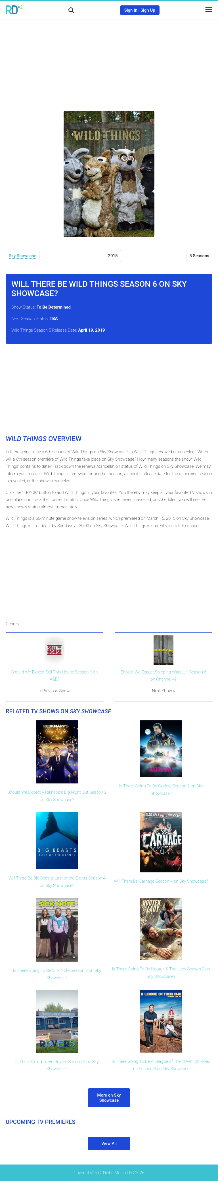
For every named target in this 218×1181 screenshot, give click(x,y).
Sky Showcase (22, 255)
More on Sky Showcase (109, 1098)
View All (109, 1143)
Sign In (130, 10)
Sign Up (148, 10)
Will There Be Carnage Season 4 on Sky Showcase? (161, 881)
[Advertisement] (109, 61)
